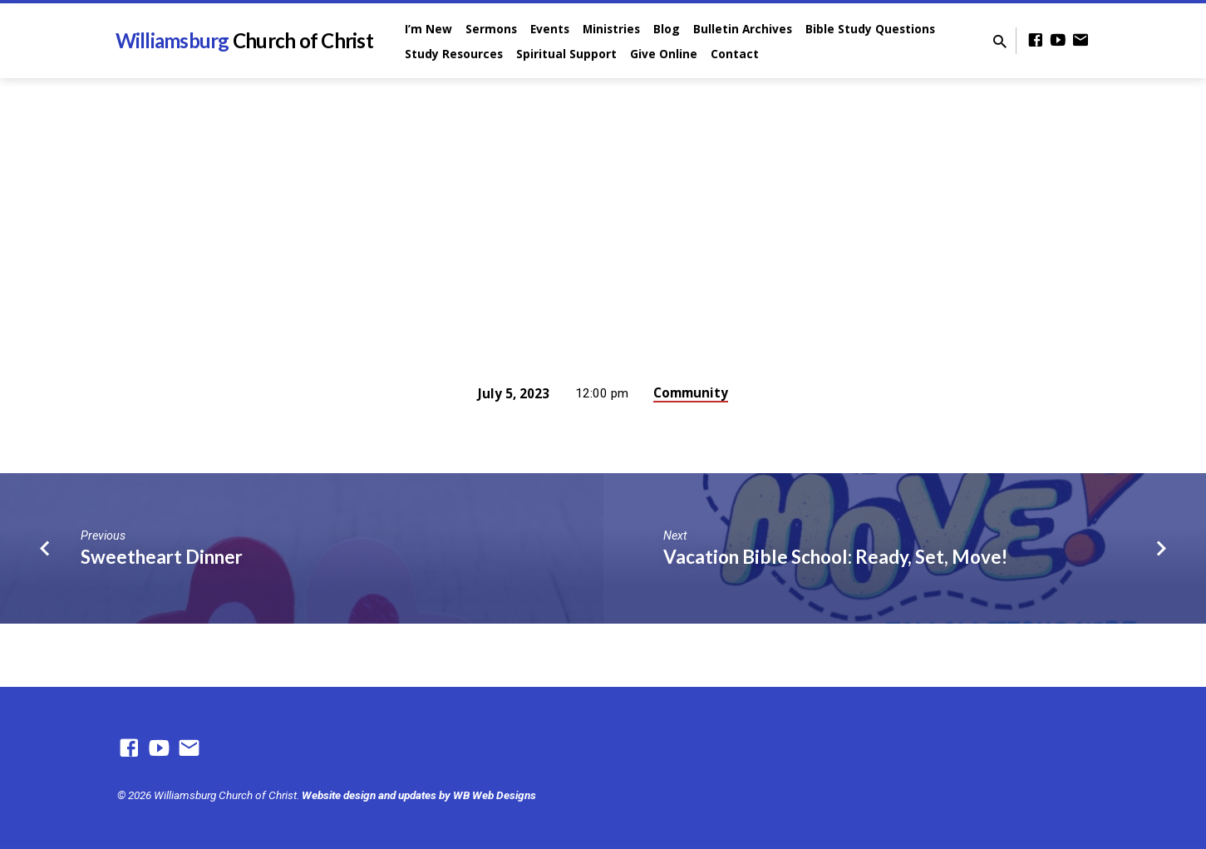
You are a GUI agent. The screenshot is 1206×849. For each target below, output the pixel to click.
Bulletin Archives (742, 29)
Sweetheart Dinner (162, 556)
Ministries (611, 29)
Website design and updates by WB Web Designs (419, 795)
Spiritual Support (566, 54)
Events (549, 29)
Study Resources (454, 54)
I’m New (428, 29)
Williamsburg (244, 40)
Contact (735, 54)
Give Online (663, 54)
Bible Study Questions (870, 29)
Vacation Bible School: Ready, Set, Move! (835, 556)
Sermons (491, 29)
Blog (666, 29)
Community (690, 392)
